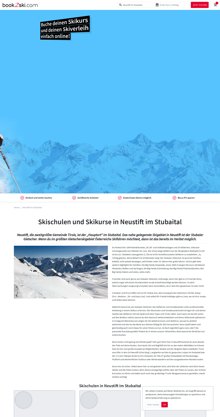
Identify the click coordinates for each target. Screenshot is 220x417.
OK (164, 404)
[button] (21, 272)
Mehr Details (153, 404)
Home (17, 207)
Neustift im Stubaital (32, 207)
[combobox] (135, 5)
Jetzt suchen (199, 4)
